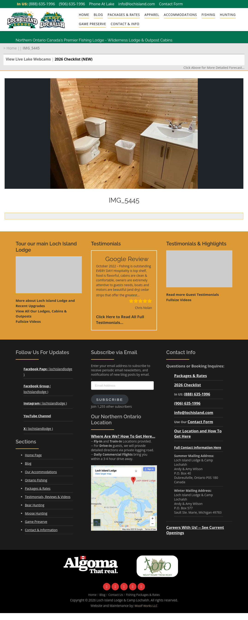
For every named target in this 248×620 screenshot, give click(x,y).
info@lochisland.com (136, 3)
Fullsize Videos (28, 321)
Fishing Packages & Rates (143, 595)
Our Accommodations (41, 472)
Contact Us (115, 595)
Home (84, 14)
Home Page (33, 455)
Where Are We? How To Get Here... (123, 436)
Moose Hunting (36, 513)
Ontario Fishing (36, 480)
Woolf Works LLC (146, 606)
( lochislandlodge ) (45, 403)
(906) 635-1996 (72, 3)
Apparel (152, 14)
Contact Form (171, 3)
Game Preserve (92, 24)
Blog (98, 14)
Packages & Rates (124, 14)
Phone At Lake (101, 3)
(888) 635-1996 (42, 3)
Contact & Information (41, 530)
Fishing (208, 14)
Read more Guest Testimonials (192, 294)
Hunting (228, 14)
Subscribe (109, 400)
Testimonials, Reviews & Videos (48, 497)
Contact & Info (125, 24)
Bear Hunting (34, 505)
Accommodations (180, 14)
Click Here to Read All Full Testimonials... (120, 319)
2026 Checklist (187, 384)
